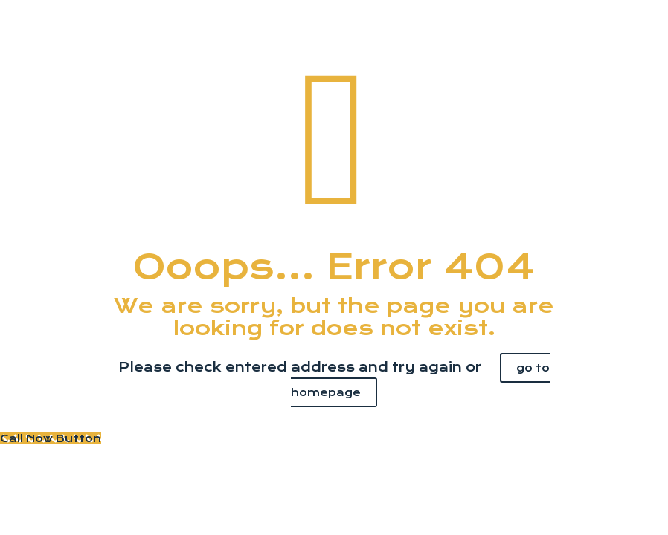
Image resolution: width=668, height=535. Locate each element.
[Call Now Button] (50, 438)
